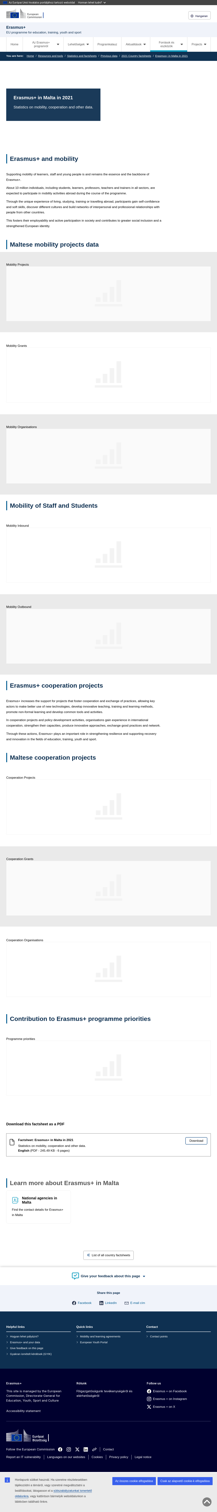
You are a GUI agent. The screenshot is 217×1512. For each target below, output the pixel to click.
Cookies (97, 1457)
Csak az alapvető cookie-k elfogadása (185, 1481)
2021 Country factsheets (136, 55)
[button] (81, 1303)
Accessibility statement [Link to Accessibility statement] (23, 1411)
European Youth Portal (93, 1342)
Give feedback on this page (26, 1348)
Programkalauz (107, 44)
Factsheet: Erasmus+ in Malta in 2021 (45, 1140)
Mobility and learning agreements (100, 1336)
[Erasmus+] (27, 13)
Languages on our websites (66, 1457)
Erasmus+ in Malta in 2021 (171, 55)
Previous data (109, 55)
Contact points (159, 1336)
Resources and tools (50, 55)
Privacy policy (118, 1457)
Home (14, 44)
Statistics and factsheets (82, 55)
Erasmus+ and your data (25, 1342)
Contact (108, 1449)
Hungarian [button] (199, 16)
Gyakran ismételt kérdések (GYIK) (31, 1353)
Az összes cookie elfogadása (134, 1481)
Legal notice (143, 1457)
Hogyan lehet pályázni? (24, 1336)
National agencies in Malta (39, 1200)
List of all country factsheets (108, 1255)
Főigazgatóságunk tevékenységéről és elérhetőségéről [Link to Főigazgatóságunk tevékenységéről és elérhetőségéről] (104, 1393)
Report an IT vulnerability (23, 1457)
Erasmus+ (14, 1383)
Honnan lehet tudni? (92, 2)
